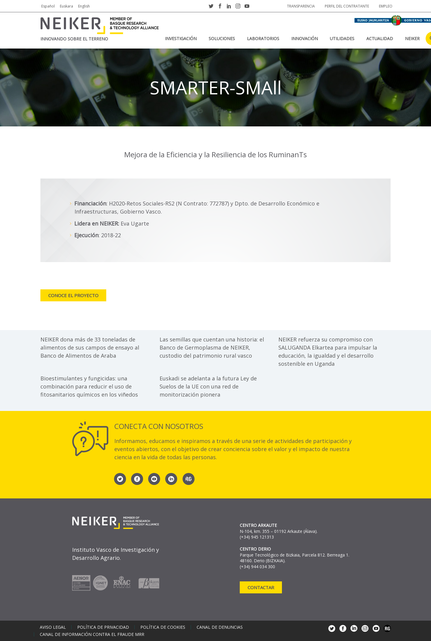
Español (48, 6)
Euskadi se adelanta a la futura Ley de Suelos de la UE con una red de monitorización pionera (208, 386)
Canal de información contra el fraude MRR (92, 634)
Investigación (181, 38)
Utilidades (342, 38)
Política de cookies (162, 627)
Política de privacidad (103, 627)
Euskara (66, 6)
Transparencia (301, 6)
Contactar (261, 587)
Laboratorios (263, 38)
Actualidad (379, 38)
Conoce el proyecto (73, 295)
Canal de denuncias (220, 627)
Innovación (304, 38)
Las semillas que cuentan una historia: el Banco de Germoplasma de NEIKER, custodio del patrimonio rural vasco (212, 347)
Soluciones (222, 38)
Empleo (385, 6)
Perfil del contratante (347, 6)
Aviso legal (53, 627)
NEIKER (412, 38)
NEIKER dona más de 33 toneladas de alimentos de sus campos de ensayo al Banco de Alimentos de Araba (89, 347)
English (84, 6)
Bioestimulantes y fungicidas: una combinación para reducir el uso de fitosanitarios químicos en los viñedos (89, 386)
